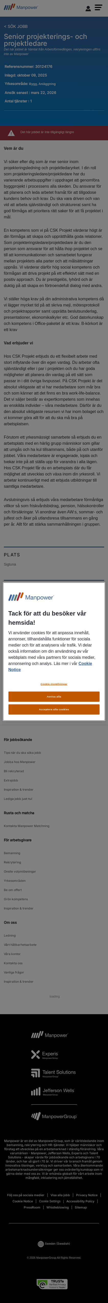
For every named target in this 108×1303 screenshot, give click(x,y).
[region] (54, 651)
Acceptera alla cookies (54, 709)
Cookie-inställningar (54, 684)
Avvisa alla (54, 696)
